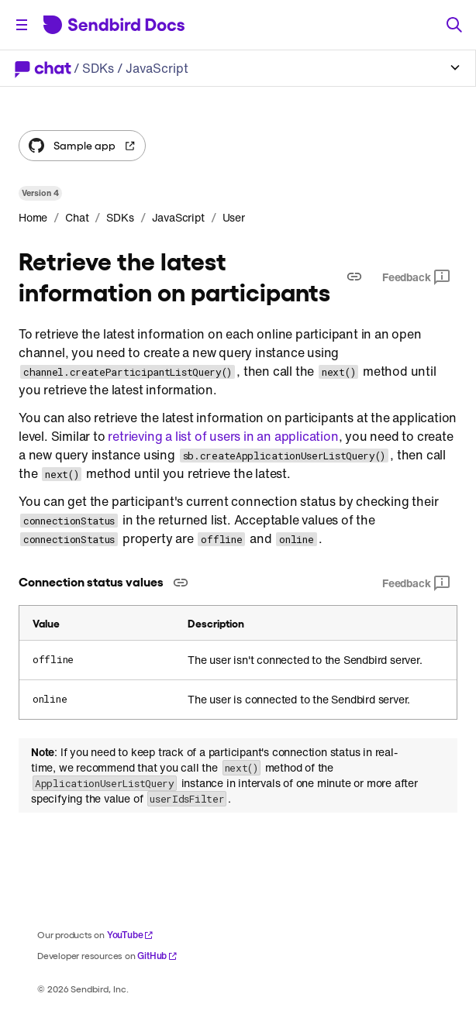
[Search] (454, 25)
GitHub (157, 955)
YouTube (130, 934)
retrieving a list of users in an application (223, 436)
